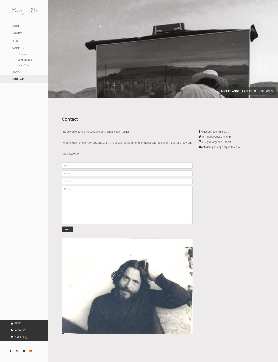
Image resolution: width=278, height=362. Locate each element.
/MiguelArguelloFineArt (214, 132)
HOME (16, 25)
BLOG (16, 71)
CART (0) (19, 337)
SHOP (16, 323)
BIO (15, 40)
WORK (18, 48)
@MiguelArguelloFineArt (215, 137)
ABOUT (17, 33)
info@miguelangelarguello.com (219, 147)
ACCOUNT (18, 330)
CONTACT (19, 79)
